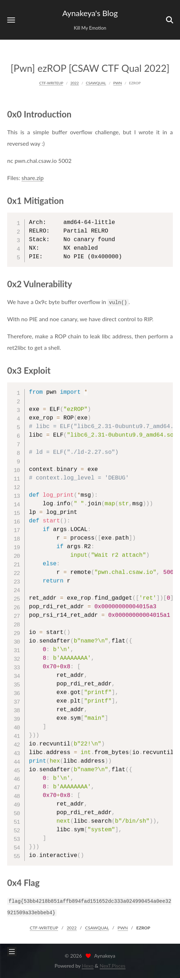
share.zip (33, 176)
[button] (11, 20)
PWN (117, 82)
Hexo (87, 966)
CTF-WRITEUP (51, 82)
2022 (74, 82)
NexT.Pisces (112, 966)
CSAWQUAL (96, 82)
